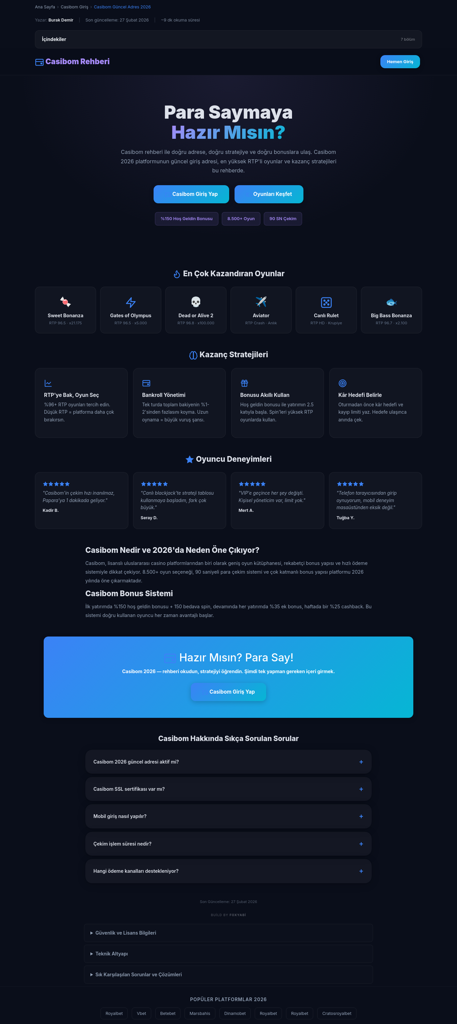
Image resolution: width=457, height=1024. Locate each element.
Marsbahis (200, 1013)
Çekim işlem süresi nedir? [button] (122, 844)
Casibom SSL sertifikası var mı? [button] (129, 789)
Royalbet (114, 1013)
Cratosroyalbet (336, 1013)
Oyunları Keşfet (269, 194)
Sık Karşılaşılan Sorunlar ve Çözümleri (138, 974)
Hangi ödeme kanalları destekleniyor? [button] (135, 871)
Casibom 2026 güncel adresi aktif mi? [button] (136, 762)
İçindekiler (228, 39)
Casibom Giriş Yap (191, 194)
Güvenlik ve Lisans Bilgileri (125, 933)
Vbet (141, 1013)
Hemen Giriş (400, 61)
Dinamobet (235, 1013)
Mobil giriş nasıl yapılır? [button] (120, 816)
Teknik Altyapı (111, 953)
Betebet (168, 1013)
